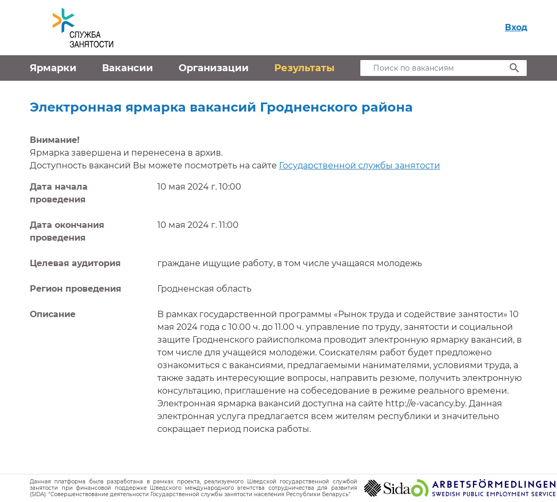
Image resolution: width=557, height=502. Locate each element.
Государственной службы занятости (359, 165)
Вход (516, 27)
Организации (214, 68)
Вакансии (127, 68)
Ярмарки (53, 68)
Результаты (304, 68)
